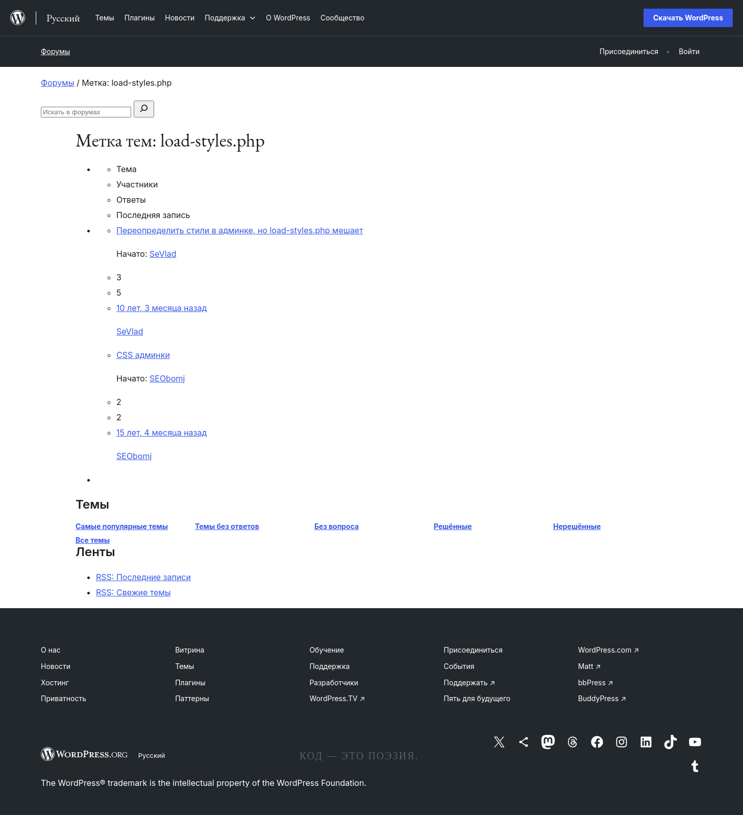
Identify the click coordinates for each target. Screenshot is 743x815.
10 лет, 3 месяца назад (161, 308)
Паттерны (192, 698)
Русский (151, 755)
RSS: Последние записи (143, 577)
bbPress (595, 682)
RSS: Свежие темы (133, 592)
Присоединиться (473, 649)
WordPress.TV (337, 698)
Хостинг (55, 682)
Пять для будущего (477, 698)
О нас (51, 649)
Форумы (55, 51)
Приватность (63, 698)
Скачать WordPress (688, 17)
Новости (55, 666)
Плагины (190, 682)
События (459, 666)
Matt (589, 666)
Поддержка (329, 666)
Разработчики (333, 682)
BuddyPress (602, 698)
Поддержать (470, 682)
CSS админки (143, 355)
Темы (184, 666)
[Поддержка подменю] (230, 17)
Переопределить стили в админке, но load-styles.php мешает (239, 230)
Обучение (326, 649)
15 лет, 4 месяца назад (161, 432)
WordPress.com (608, 649)
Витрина (189, 649)
